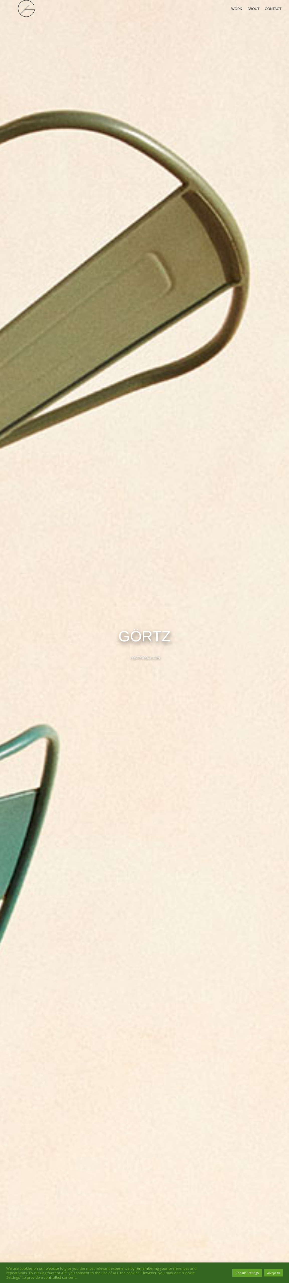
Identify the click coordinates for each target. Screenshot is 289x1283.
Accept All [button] (273, 1273)
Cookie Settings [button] (247, 1272)
